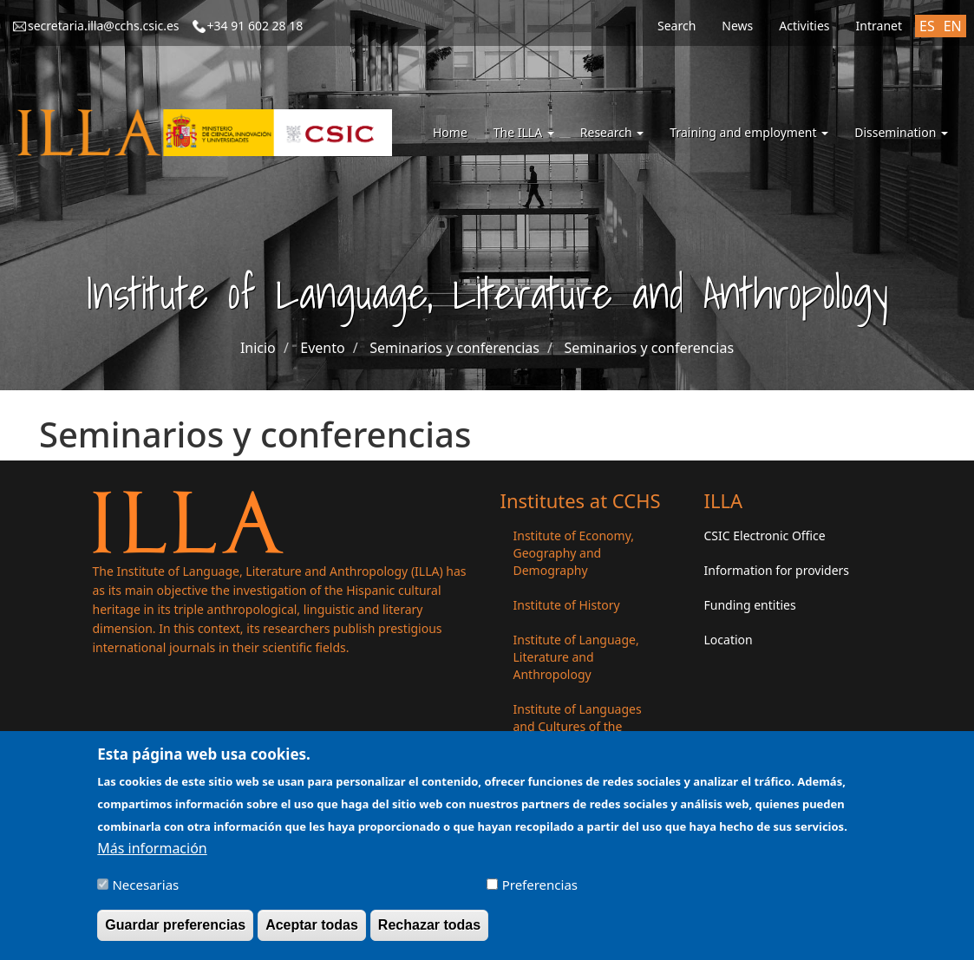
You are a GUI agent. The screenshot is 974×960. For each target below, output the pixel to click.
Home (450, 132)
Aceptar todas (311, 933)
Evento (322, 347)
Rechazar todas (429, 933)
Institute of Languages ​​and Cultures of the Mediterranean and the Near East (579, 735)
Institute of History (566, 605)
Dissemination (901, 132)
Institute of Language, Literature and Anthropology (576, 656)
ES (927, 26)
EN (953, 26)
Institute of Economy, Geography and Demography (574, 552)
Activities (804, 25)
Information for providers (777, 570)
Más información (151, 856)
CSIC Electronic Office (765, 535)
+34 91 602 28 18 (255, 25)
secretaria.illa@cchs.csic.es (104, 25)
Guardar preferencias (175, 933)
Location (728, 639)
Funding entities (750, 605)
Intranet (879, 25)
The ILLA (524, 132)
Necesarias (145, 893)
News (737, 25)
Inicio (258, 347)
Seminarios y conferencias (454, 347)
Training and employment (749, 132)
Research (612, 132)
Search (676, 25)
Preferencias (540, 893)
